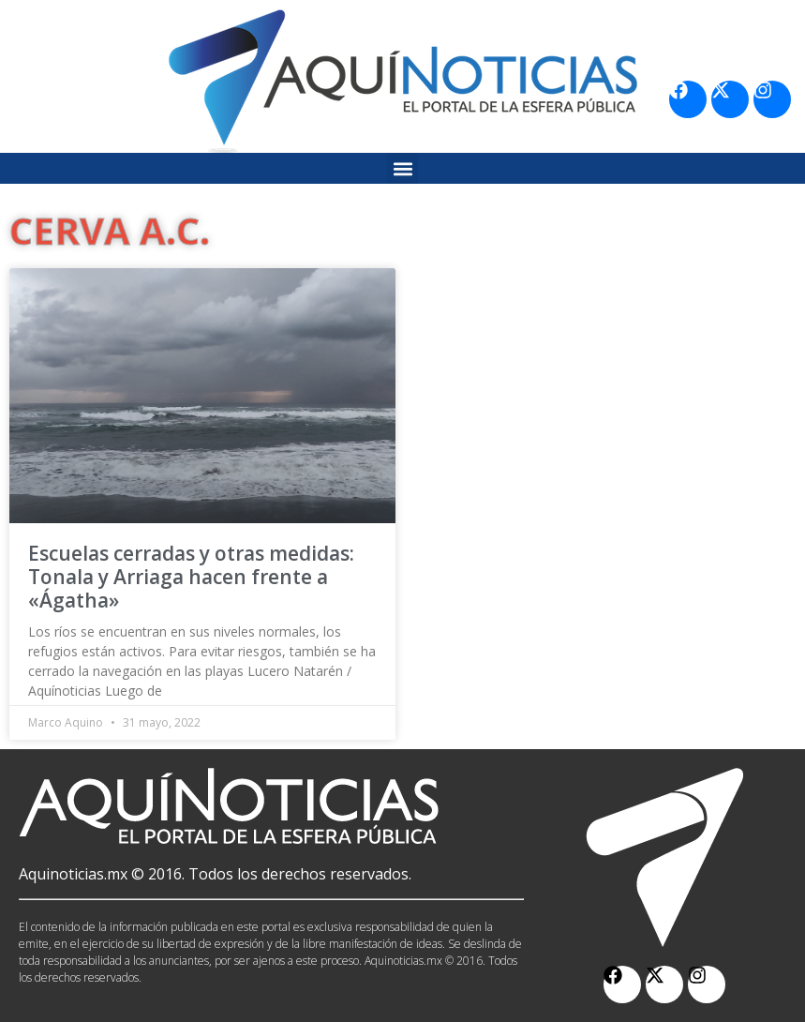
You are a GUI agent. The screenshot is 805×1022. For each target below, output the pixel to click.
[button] (402, 168)
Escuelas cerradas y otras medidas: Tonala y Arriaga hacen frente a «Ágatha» (191, 576)
